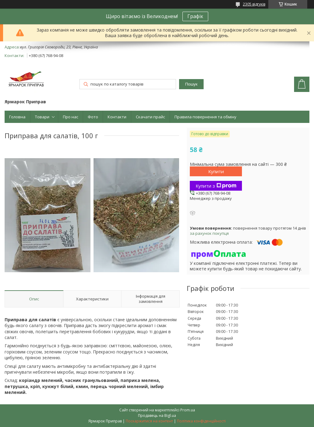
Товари (42, 117)
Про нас (70, 117)
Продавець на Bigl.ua (157, 415)
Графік (195, 16)
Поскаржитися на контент (149, 421)
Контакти (117, 117)
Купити (216, 171)
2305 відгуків (254, 4)
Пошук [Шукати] (191, 84)
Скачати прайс (150, 117)
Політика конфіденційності (201, 421)
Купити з (216, 186)
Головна (17, 117)
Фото (93, 117)
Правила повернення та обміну (205, 117)
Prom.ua (187, 410)
